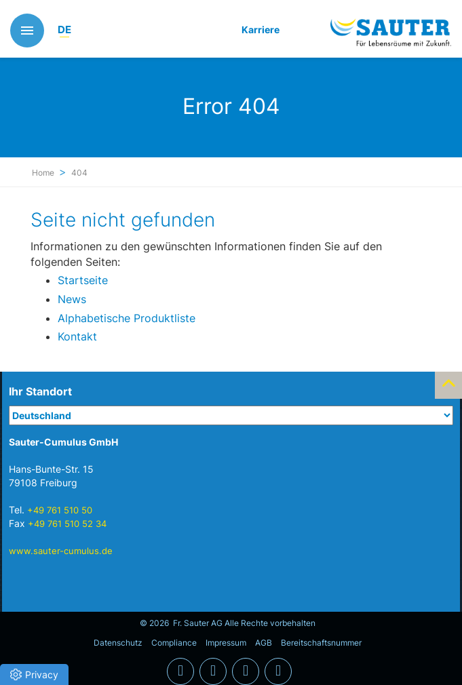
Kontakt (77, 336)
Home (43, 173)
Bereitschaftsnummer (321, 643)
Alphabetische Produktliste (126, 318)
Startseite (83, 280)
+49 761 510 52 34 (67, 523)
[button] (34, 674)
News (72, 299)
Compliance (174, 643)
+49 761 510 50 (59, 510)
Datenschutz (118, 643)
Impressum (226, 643)
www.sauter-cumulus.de (61, 550)
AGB (263, 643)
